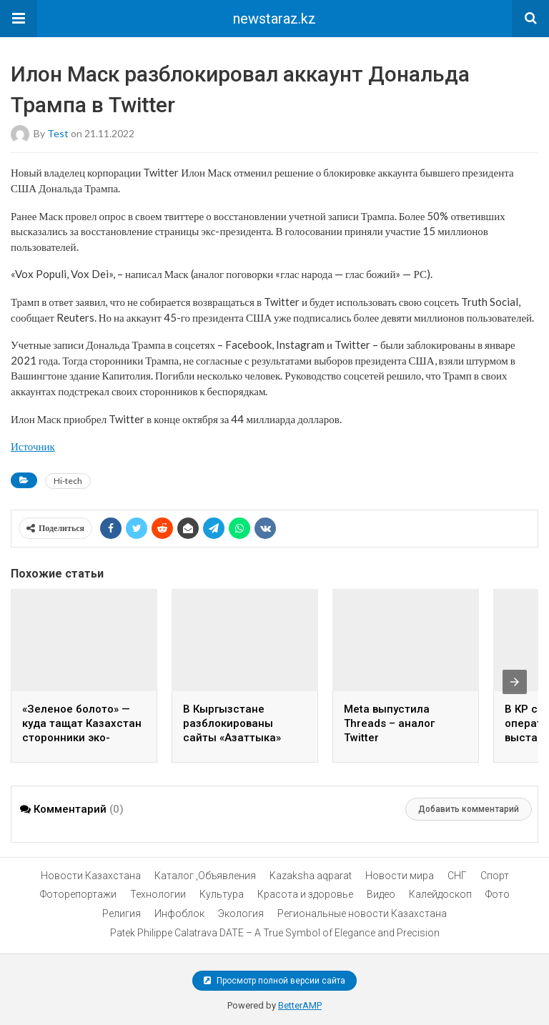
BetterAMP (300, 1005)
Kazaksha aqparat (310, 875)
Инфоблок (179, 913)
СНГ (457, 875)
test (58, 133)
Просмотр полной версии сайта (274, 981)
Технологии (158, 894)
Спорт (494, 875)
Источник (33, 446)
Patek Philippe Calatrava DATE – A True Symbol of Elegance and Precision (275, 933)
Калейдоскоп (440, 894)
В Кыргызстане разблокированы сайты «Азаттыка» (232, 723)
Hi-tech (68, 480)
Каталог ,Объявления (205, 875)
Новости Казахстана (91, 875)
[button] (18, 18)
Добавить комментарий (468, 809)
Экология (241, 913)
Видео (381, 894)
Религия (121, 913)
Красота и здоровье (305, 894)
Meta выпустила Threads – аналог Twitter (389, 723)
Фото (497, 894)
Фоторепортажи (78, 894)
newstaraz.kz (274, 18)
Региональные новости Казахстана (362, 913)
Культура (221, 894)
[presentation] (515, 682)
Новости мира (399, 875)
